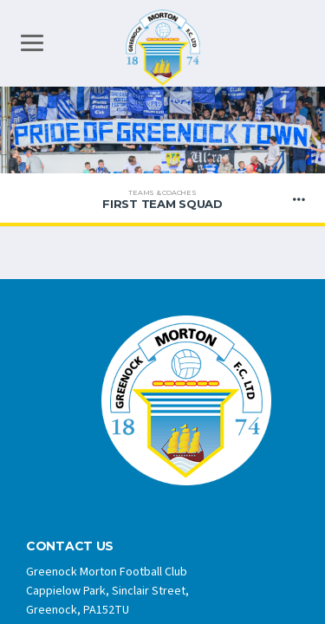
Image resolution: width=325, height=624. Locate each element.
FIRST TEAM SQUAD (162, 199)
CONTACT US (70, 546)
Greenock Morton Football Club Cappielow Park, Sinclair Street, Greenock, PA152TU (107, 591)
